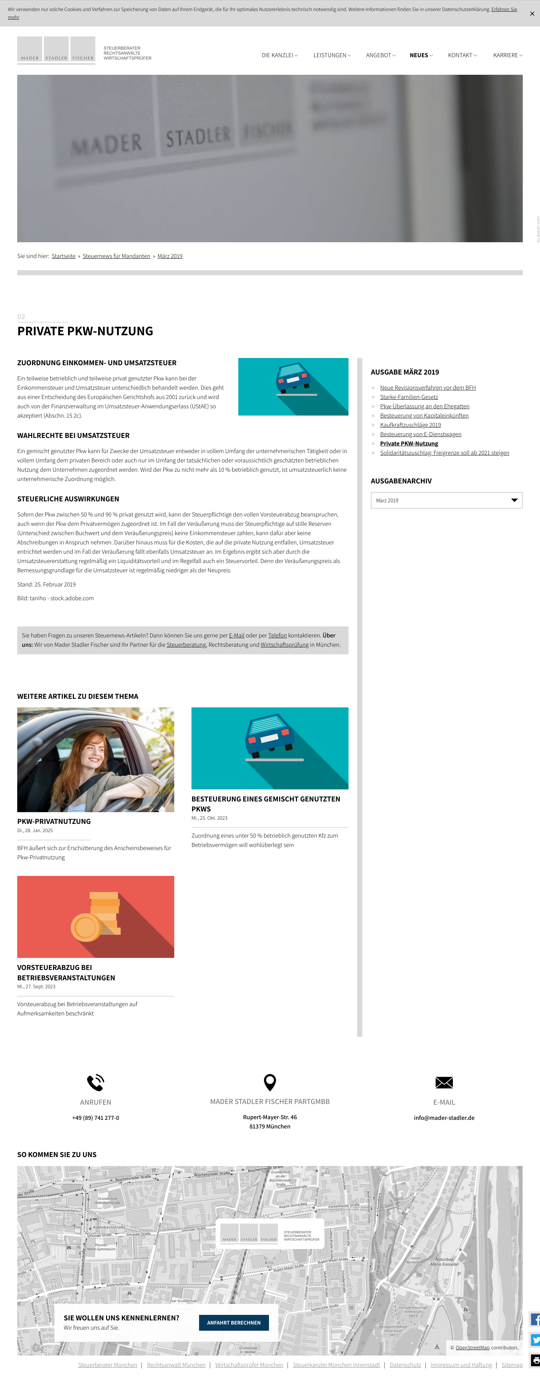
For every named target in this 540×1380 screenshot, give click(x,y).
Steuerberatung (186, 645)
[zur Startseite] (94, 50)
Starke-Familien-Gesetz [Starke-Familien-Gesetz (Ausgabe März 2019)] (409, 397)
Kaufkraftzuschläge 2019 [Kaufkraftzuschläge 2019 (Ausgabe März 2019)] (410, 425)
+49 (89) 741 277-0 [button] (95, 1098)
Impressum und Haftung (461, 1365)
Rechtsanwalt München (176, 1365)
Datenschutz (405, 1365)
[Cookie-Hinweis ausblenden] (532, 13)
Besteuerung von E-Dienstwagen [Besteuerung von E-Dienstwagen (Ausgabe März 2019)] (420, 434)
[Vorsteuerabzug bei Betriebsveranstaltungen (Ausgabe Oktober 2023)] (95, 949)
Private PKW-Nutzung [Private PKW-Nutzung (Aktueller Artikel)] (409, 444)
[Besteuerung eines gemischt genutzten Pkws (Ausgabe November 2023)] (270, 780)
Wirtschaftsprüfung (285, 645)
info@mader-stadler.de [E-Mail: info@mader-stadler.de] (444, 1098)
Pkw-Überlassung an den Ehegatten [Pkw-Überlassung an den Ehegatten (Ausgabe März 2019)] (424, 406)
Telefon (277, 636)
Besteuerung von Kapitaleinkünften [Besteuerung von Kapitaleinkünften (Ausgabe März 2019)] (424, 416)
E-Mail (237, 636)
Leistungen (332, 55)
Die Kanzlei (280, 55)
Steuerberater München (107, 1365)
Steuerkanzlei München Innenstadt (336, 1365)
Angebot (381, 55)
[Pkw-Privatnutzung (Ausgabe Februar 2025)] (95, 787)
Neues (421, 55)
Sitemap (512, 1365)
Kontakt (462, 55)
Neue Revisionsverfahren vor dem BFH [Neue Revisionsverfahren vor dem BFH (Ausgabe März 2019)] (428, 388)
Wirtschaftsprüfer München (249, 1365)
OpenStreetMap (473, 1347)
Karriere (508, 55)
